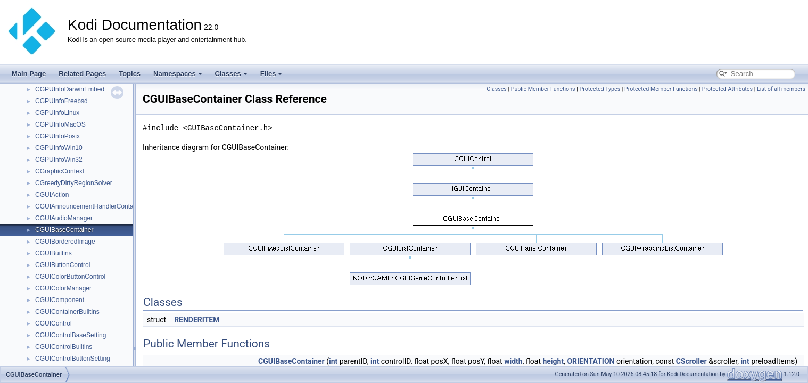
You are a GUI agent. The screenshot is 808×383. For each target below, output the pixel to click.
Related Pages (82, 74)
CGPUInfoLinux (57, 112)
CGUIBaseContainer (64, 230)
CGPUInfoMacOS (60, 124)
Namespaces (177, 74)
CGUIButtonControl (62, 265)
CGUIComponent (59, 300)
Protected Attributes (727, 89)
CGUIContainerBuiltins (67, 311)
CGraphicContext (59, 171)
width (513, 361)
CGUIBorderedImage (65, 241)
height (553, 361)
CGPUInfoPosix (57, 136)
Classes (231, 74)
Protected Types (599, 89)
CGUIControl (53, 323)
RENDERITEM (196, 319)
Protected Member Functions (661, 89)
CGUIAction (52, 194)
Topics (130, 74)
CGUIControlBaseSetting (70, 335)
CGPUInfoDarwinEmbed (69, 89)
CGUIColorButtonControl (70, 276)
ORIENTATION (590, 361)
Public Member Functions (543, 89)
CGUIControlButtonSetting (72, 358)
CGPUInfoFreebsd (61, 101)
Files (271, 74)
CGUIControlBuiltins (63, 347)
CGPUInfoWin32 (59, 159)
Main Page (29, 74)
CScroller (691, 361)
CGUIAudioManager (64, 218)
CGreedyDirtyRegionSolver (73, 183)
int (333, 361)
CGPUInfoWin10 (59, 148)
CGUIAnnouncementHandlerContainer (89, 206)
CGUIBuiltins (53, 253)
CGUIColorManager (63, 288)
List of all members (781, 89)
